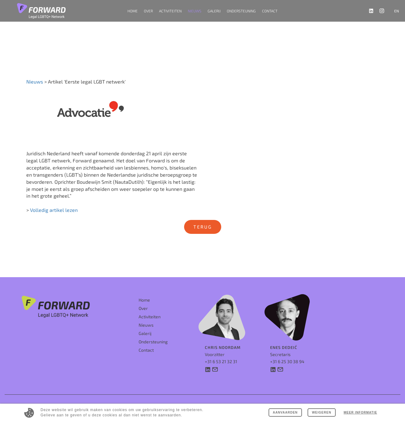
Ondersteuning (241, 11)
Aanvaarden (283, 412)
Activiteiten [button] (170, 11)
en (396, 11)
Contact (270, 11)
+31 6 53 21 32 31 (221, 357)
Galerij (214, 11)
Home (132, 11)
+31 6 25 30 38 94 (287, 357)
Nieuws (194, 11)
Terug (202, 227)
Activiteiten (150, 313)
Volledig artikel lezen (54, 210)
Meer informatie (360, 412)
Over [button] (148, 11)
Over (143, 304)
